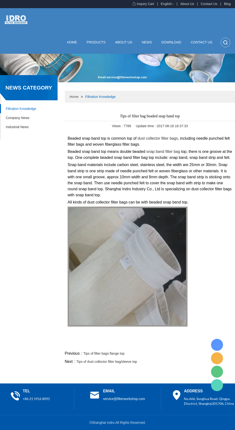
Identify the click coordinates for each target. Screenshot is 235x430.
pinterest (200, 344)
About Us (187, 4)
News (147, 42)
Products (96, 42)
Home (72, 42)
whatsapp (187, 344)
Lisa (217, 345)
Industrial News (17, 127)
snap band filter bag (163, 151)
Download (171, 42)
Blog (227, 4)
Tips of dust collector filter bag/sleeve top (106, 362)
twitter (174, 344)
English (166, 4)
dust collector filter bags (158, 138)
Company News (17, 118)
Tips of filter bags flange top (103, 353)
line (162, 344)
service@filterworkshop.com (124, 399)
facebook (149, 344)
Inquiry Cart (145, 4)
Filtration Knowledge (21, 109)
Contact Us (209, 4)
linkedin (226, 344)
